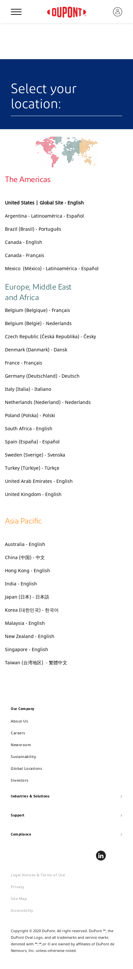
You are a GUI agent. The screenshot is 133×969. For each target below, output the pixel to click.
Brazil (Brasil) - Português (33, 229)
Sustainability (23, 756)
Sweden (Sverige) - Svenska (35, 455)
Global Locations (26, 768)
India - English (21, 583)
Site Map (19, 898)
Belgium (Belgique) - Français (37, 310)
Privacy (18, 886)
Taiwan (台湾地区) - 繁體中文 (36, 662)
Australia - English (26, 544)
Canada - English (23, 242)
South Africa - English (28, 428)
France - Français (23, 363)
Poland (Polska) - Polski (30, 415)
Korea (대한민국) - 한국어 (32, 610)
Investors (19, 780)
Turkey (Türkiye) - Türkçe (32, 468)
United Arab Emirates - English (39, 481)
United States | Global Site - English (44, 203)
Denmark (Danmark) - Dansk (36, 349)
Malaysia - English (25, 623)
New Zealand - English (29, 636)
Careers (18, 732)
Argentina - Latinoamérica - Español (44, 216)
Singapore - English (27, 649)
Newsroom (21, 744)
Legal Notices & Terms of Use (38, 874)
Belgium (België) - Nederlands (38, 323)
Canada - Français (24, 255)
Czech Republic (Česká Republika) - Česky (50, 336)
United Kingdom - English (33, 494)
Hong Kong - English (27, 570)
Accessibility (22, 910)
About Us (19, 721)
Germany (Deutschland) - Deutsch (42, 376)
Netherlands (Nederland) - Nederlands (48, 402)
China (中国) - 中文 (25, 557)
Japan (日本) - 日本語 (27, 597)
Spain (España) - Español (32, 441)
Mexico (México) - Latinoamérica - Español (52, 268)
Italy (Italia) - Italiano (28, 389)
